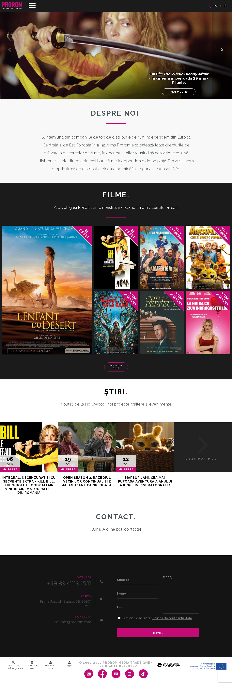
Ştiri (116, 391)
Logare (69, 664)
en (215, 6)
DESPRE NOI (116, 113)
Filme (116, 195)
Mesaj (167, 577)
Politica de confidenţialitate (14, 665)
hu (220, 6)
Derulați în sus (32, 665)
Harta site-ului (50, 665)
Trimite (158, 632)
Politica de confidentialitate (172, 618)
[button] (222, 49)
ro (226, 6)
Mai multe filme (116, 367)
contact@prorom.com (72, 622)
